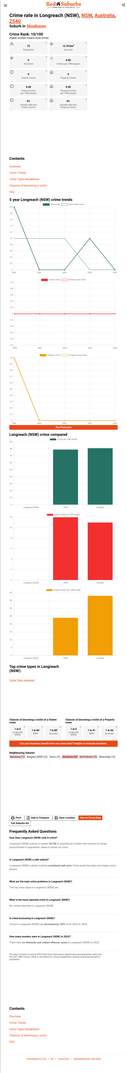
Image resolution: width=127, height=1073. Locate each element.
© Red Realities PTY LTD (36, 1070)
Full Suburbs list (20, 834)
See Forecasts (63, 427)
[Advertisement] (63, 135)
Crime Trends (17, 172)
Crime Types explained (21, 680)
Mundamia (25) (70, 768)
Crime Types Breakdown (24, 179)
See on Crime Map (90, 828)
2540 (15, 21)
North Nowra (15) (88, 768)
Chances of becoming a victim (28, 185)
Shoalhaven (36, 26)
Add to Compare (40, 828)
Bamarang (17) (17, 768)
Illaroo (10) (55, 768)
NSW (86, 15)
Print (18, 828)
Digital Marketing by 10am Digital (87, 1070)
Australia (105, 15)
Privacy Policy (63, 1070)
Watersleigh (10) (107, 768)
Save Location (67, 828)
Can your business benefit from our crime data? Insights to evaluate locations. (63, 754)
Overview (15, 166)
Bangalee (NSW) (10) (37, 768)
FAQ (11, 192)
